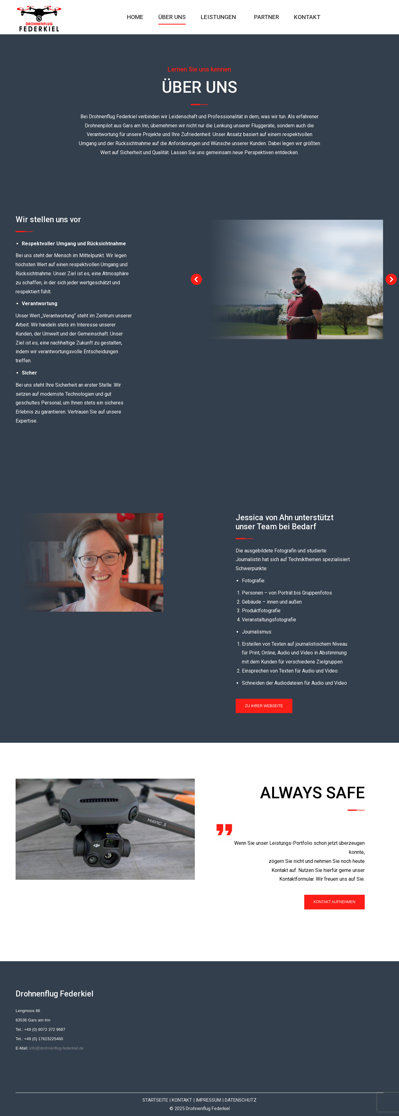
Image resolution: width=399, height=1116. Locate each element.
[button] (196, 279)
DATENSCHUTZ (241, 1100)
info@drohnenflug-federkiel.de (56, 1048)
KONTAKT (182, 1100)
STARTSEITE (155, 1100)
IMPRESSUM (208, 1100)
